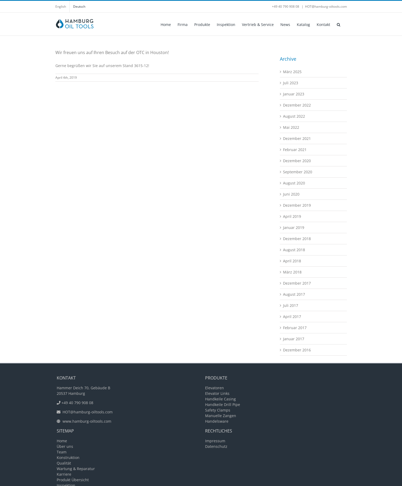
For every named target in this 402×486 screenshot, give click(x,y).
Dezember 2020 (297, 160)
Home (62, 440)
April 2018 (292, 260)
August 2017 (294, 294)
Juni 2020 (291, 194)
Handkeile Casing (220, 398)
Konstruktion (68, 457)
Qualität (64, 463)
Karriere (64, 474)
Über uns (65, 446)
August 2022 (294, 116)
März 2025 (292, 71)
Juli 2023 (290, 82)
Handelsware (216, 421)
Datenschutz (216, 446)
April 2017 (292, 316)
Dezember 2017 (297, 283)
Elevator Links (217, 393)
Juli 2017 (290, 305)
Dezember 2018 (297, 238)
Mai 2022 (291, 127)
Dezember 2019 (297, 205)
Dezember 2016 (297, 349)
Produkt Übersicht (73, 479)
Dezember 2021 (297, 138)
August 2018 (294, 249)
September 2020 (297, 171)
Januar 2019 (293, 227)
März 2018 (292, 272)
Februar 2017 (295, 327)
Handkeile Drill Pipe (222, 404)
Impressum (215, 440)
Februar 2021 (295, 149)
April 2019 (292, 216)
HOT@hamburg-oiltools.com (326, 6)
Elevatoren (214, 387)
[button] (338, 24)
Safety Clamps (217, 410)
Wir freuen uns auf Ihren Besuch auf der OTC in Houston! (112, 52)
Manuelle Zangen (220, 415)
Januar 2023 (293, 93)
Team (62, 451)
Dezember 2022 (297, 105)
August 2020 (294, 182)
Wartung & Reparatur (76, 468)
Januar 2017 (293, 338)
